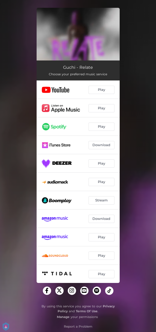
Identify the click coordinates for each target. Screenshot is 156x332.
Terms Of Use (87, 311)
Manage (63, 317)
